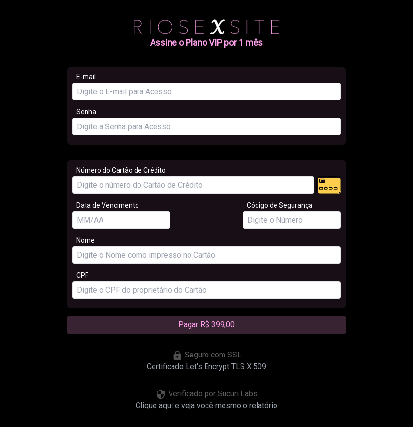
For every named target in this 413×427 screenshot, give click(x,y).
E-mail (86, 77)
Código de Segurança (279, 205)
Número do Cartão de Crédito (121, 170)
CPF (82, 275)
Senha (86, 112)
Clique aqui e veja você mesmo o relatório (206, 405)
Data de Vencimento (107, 205)
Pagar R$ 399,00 (206, 324)
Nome (85, 240)
